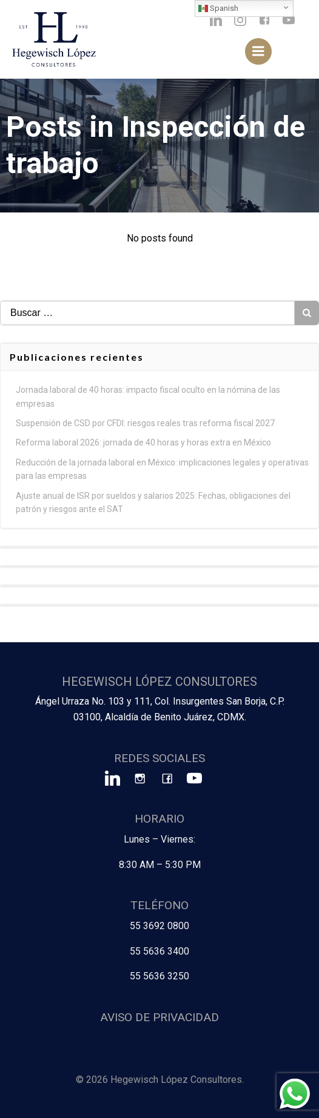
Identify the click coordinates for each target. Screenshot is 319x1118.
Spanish (218, 8)
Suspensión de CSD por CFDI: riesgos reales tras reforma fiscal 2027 (145, 423)
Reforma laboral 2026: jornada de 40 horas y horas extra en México (143, 442)
